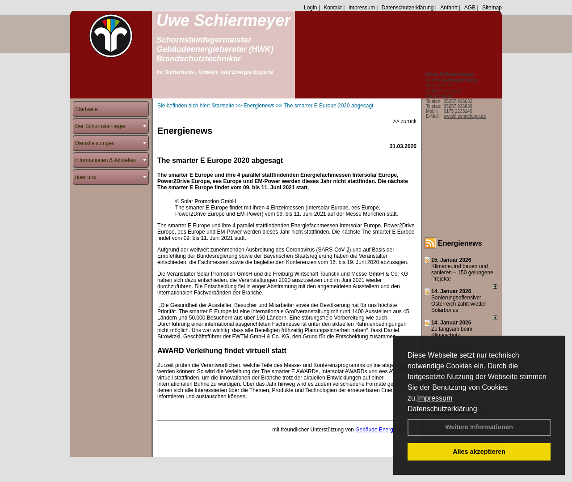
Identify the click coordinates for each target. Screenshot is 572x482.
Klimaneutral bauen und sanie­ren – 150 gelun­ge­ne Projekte (462, 272)
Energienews (460, 243)
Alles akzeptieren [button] (479, 451)
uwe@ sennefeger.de (465, 116)
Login (310, 7)
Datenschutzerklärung (442, 409)
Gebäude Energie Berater (385, 430)
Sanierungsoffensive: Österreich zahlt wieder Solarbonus (458, 303)
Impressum (434, 398)
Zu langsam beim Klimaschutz (451, 332)
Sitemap (492, 7)
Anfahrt (449, 7)
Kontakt (333, 7)
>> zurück (404, 121)
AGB (469, 7)
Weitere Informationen (479, 427)
